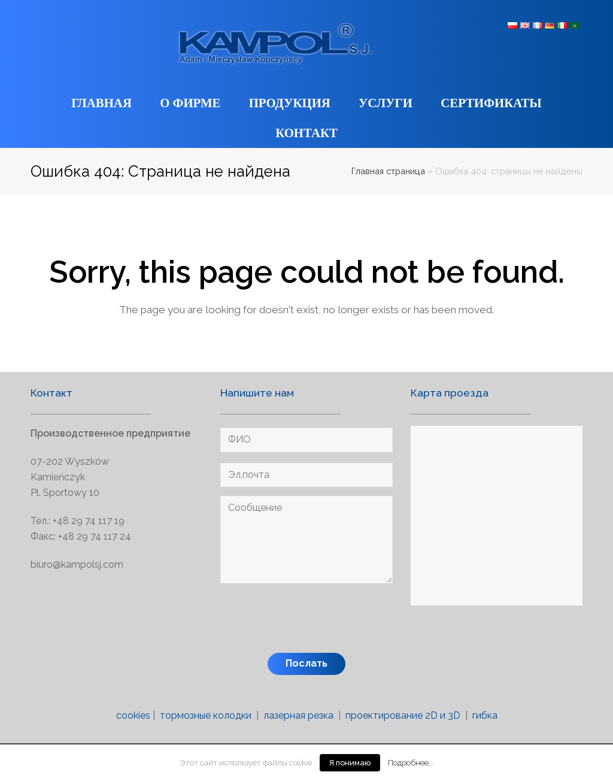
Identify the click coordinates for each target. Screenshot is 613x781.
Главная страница (388, 171)
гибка (484, 715)
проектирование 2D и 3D (402, 715)
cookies (133, 715)
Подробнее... (411, 762)
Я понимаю (350, 762)
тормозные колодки (205, 715)
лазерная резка (298, 715)
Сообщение (306, 539)
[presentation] (311, 620)
